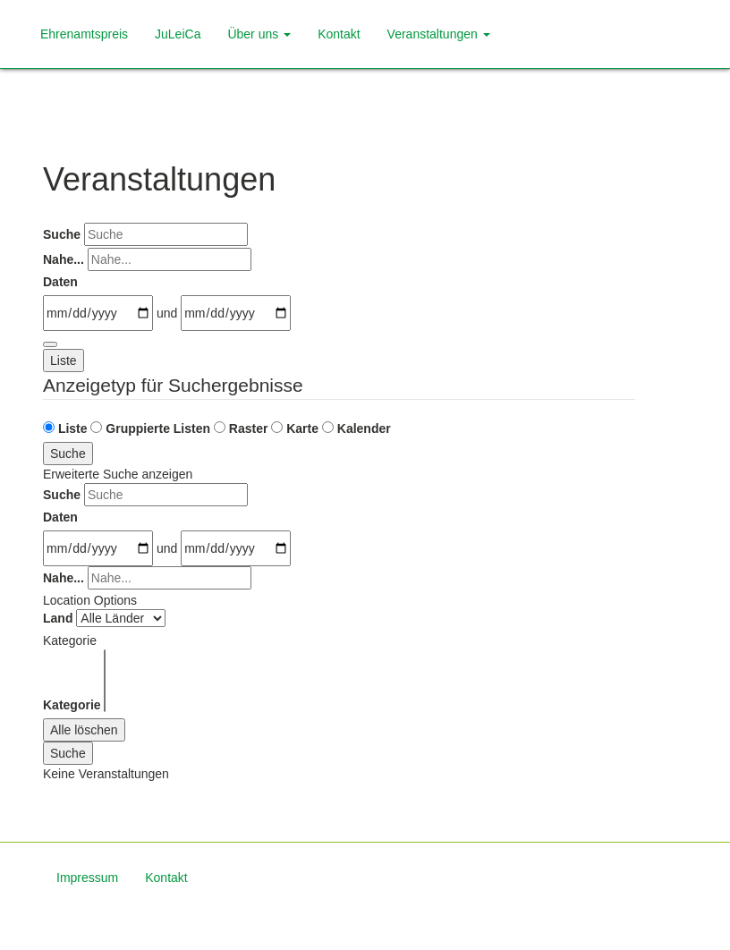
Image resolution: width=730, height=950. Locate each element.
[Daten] (98, 313)
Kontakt (339, 34)
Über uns (259, 34)
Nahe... (63, 259)
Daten (60, 282)
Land (57, 618)
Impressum (87, 877)
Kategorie (72, 705)
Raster (240, 428)
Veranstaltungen (438, 34)
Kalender (356, 428)
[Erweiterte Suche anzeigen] (50, 344)
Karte (294, 428)
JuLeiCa (177, 34)
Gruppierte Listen (150, 428)
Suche (62, 234)
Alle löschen (84, 730)
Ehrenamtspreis (84, 34)
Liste (63, 360)
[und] (236, 313)
